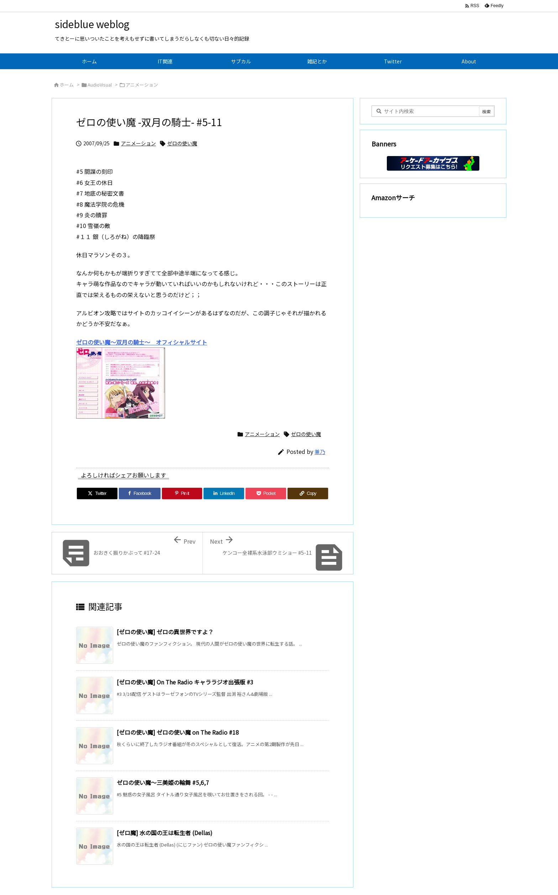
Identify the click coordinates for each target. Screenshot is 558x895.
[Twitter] (97, 493)
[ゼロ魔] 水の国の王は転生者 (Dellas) (164, 832)
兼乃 (320, 451)
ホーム (67, 84)
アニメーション (142, 84)
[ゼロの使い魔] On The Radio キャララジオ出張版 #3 (185, 682)
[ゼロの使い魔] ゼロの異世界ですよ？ (165, 631)
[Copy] (308, 493)
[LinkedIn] (224, 493)
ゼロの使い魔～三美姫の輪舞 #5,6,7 (163, 782)
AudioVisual (100, 84)
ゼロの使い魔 (182, 143)
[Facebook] (139, 493)
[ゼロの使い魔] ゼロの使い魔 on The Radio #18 (178, 732)
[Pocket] (266, 493)
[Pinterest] (182, 493)
